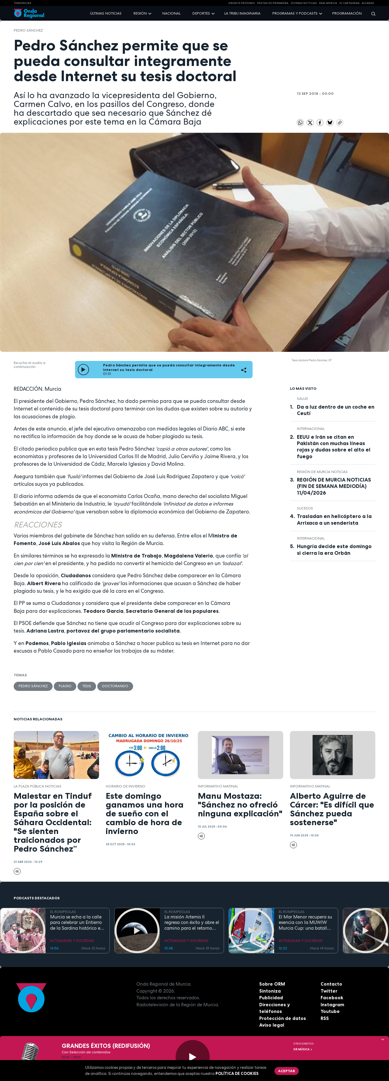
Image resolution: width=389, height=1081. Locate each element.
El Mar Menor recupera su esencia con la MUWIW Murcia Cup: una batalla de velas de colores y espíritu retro (305, 922)
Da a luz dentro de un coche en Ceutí (335, 410)
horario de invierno (125, 786)
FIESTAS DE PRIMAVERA (272, 3)
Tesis (86, 686)
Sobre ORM (272, 984)
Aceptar (286, 1071)
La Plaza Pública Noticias (37, 786)
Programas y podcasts (295, 13)
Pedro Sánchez (28, 30)
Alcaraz (368, 3)
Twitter (329, 991)
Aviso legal (271, 1025)
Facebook (332, 997)
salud (302, 398)
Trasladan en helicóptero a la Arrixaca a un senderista (334, 519)
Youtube (330, 1011)
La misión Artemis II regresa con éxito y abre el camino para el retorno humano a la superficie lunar (191, 922)
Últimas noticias (106, 13)
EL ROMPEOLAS (63, 911)
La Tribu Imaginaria (242, 13)
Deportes (201, 13)
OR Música (303, 1049)
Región (140, 13)
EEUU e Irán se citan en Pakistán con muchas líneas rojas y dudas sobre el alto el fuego (333, 446)
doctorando (115, 686)
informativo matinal (218, 786)
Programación (347, 13)
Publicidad (271, 997)
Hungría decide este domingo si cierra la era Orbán (334, 549)
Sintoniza (270, 991)
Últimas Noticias (304, 3)
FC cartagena (349, 3)
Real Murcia (328, 3)
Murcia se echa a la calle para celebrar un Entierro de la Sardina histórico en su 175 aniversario (76, 922)
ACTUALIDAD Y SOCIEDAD (72, 940)
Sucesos (305, 508)
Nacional (171, 13)
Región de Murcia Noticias (322, 471)
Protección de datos (282, 1018)
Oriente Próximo (241, 3)
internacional (311, 428)
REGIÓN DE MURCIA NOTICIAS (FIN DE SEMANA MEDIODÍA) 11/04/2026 (334, 486)
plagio (65, 686)
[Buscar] (371, 13)
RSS (325, 1018)
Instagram (332, 1004)
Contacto (331, 984)
